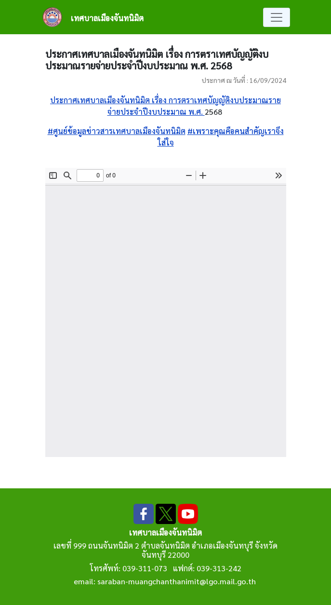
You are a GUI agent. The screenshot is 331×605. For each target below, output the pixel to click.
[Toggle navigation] (276, 17)
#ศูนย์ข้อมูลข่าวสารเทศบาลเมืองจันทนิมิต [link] (116, 131)
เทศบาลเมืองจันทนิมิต (107, 18)
